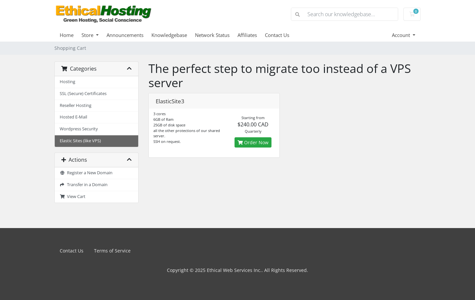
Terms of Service (112, 251)
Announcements (125, 35)
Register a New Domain (86, 173)
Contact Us (277, 35)
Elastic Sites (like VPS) (80, 141)
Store (88, 35)
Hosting (67, 81)
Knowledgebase (169, 35)
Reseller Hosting (75, 105)
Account (401, 35)
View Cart (72, 196)
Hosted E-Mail (73, 117)
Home (67, 35)
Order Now (253, 142)
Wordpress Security (79, 129)
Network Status (212, 35)
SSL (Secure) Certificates (83, 93)
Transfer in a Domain (84, 184)
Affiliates (247, 35)
